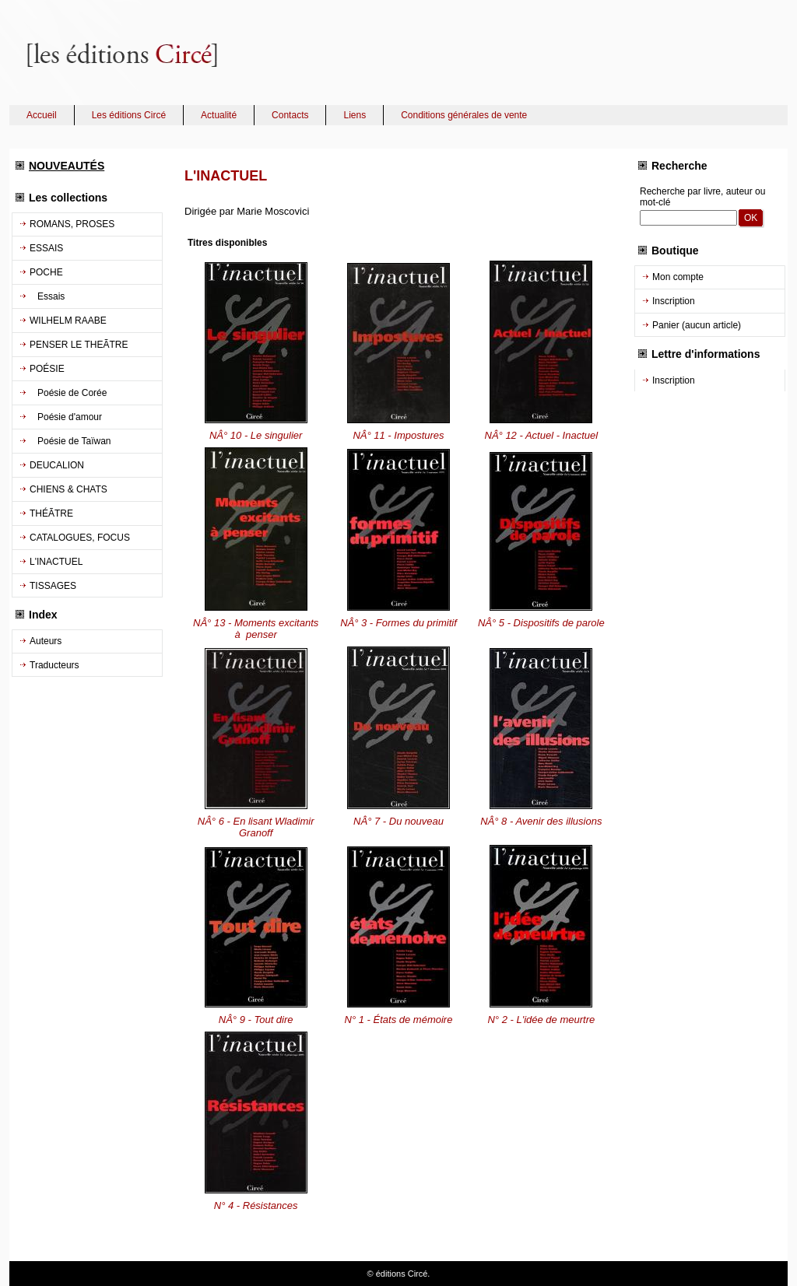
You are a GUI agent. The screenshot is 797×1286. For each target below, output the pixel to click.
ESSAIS (46, 248)
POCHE (46, 272)
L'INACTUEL (56, 561)
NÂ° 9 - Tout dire (256, 1019)
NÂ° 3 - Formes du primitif (398, 623)
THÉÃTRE (51, 513)
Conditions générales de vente (464, 115)
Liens (354, 115)
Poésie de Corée (68, 392)
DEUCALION (57, 465)
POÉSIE (47, 368)
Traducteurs (54, 665)
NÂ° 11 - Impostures (398, 435)
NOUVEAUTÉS (66, 165)
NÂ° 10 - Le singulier (255, 435)
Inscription (673, 301)
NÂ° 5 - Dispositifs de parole (541, 623)
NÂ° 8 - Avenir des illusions (541, 821)
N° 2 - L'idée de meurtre (541, 1019)
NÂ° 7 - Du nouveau (398, 821)
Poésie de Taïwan (70, 441)
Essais (47, 296)
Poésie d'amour (66, 417)
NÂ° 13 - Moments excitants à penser (255, 628)
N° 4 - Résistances (256, 1205)
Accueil (41, 115)
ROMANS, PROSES (72, 224)
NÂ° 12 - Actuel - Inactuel (542, 435)
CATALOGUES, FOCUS (80, 537)
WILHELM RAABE (68, 320)
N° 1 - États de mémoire (399, 1019)
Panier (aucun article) (696, 325)
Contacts (290, 115)
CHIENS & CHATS (68, 489)
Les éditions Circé (129, 115)
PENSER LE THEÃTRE (79, 344)
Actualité (219, 115)
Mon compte (678, 277)
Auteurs (45, 641)
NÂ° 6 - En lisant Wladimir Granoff (256, 827)
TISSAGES (53, 585)
